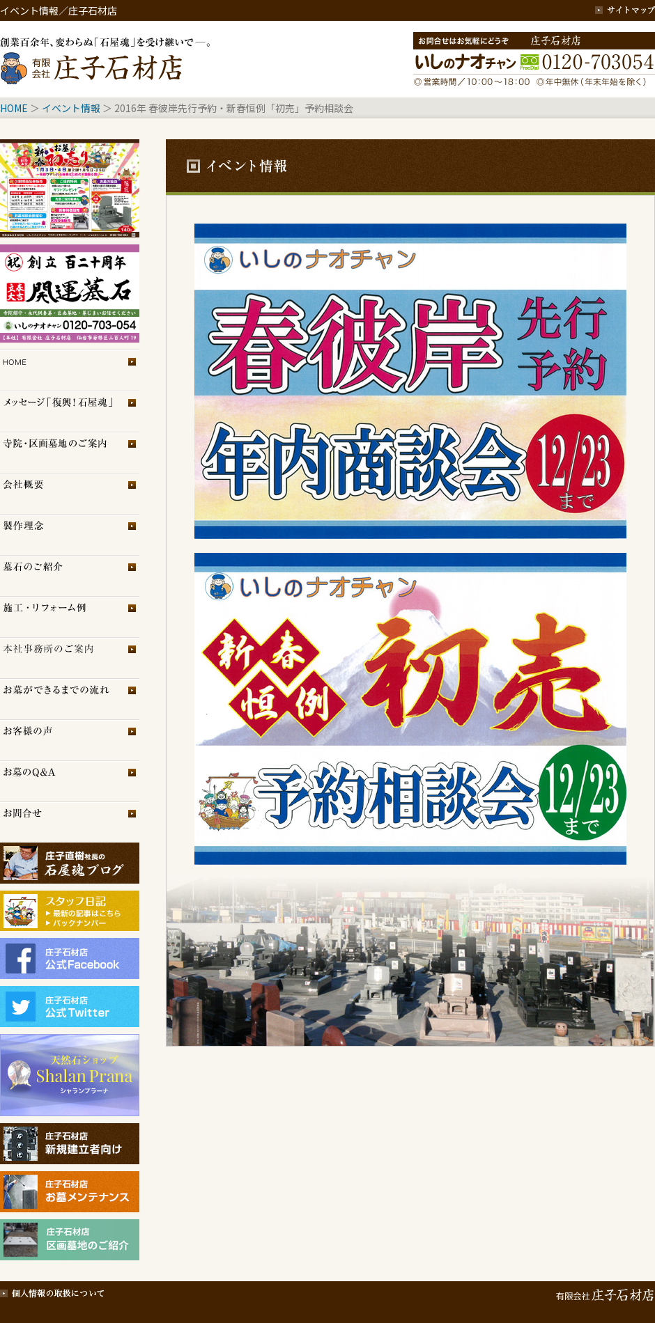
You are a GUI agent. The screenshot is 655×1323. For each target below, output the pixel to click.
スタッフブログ (69, 904)
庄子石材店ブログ (69, 863)
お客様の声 (69, 739)
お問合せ (69, 822)
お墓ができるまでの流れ (69, 698)
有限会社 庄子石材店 (602, 1291)
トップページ (69, 370)
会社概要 (69, 493)
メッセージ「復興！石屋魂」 (69, 411)
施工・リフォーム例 (69, 616)
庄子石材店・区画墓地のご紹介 (69, 1239)
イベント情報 (71, 108)
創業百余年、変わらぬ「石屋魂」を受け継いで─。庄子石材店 (108, 59)
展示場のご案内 (69, 657)
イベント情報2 (69, 293)
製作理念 (69, 534)
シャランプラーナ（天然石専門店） (69, 1075)
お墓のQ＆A (69, 780)
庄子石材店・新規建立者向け (69, 1143)
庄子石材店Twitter (69, 1006)
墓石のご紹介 (69, 575)
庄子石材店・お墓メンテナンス (69, 1191)
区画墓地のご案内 (69, 452)
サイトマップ (625, 10)
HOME (14, 108)
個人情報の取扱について (52, 1291)
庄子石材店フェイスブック (69, 958)
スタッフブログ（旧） (69, 924)
